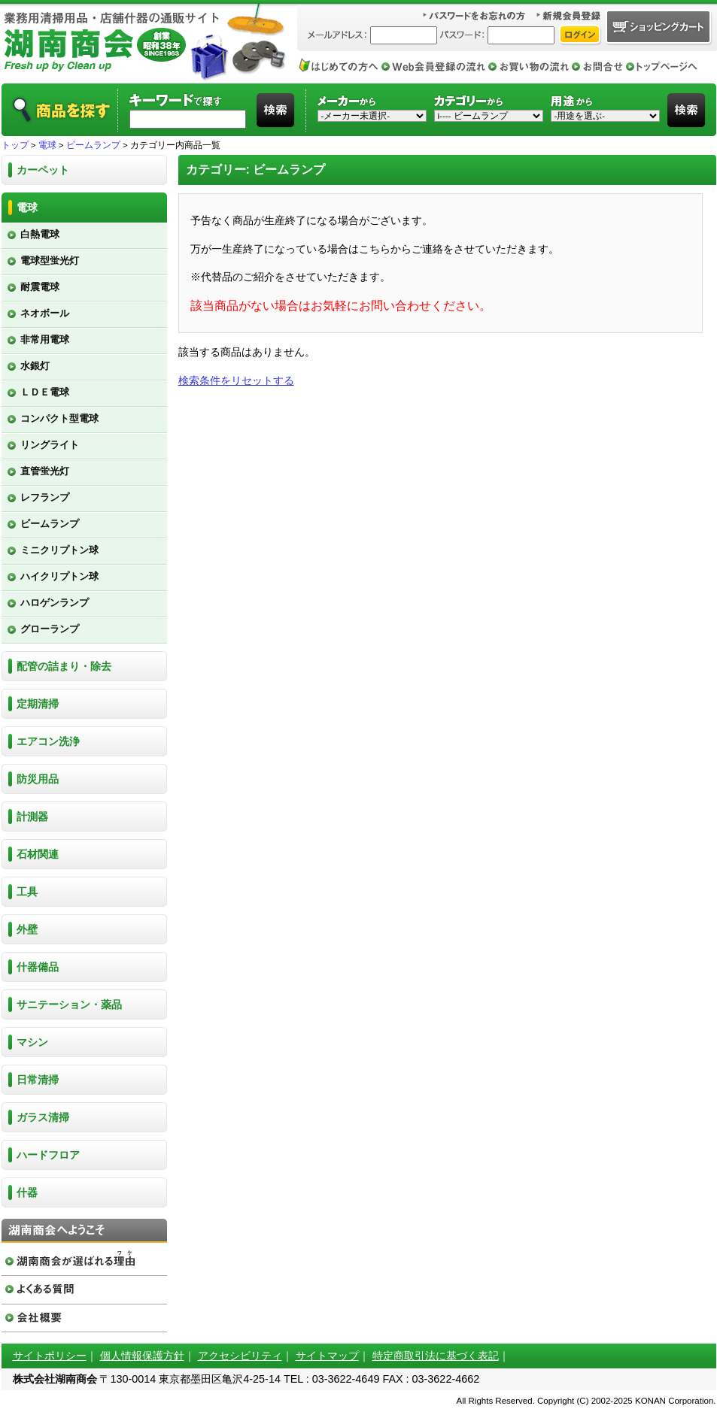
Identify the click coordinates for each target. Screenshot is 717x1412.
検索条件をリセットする (236, 380)
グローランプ (49, 629)
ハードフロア (48, 1155)
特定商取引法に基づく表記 (435, 1356)
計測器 (32, 817)
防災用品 (38, 779)
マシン (32, 1042)
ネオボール (44, 313)
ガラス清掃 (43, 1117)
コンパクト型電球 (59, 418)
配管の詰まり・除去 (64, 666)
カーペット (43, 170)
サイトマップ (327, 1356)
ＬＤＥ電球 (44, 392)
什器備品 (38, 967)
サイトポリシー (50, 1356)
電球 (47, 145)
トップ (15, 145)
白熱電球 (39, 234)
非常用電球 (44, 339)
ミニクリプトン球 (59, 550)
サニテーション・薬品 (69, 1004)
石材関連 (38, 854)
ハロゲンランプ (54, 602)
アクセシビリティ (240, 1356)
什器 (27, 1192)
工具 (27, 892)
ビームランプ (93, 145)
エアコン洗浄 (48, 741)
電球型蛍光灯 (49, 260)
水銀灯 (35, 365)
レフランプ (44, 497)
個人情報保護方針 (142, 1356)
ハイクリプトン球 (59, 576)
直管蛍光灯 (44, 471)
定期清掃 (38, 704)
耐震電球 (39, 286)
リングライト (49, 444)
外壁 (27, 929)
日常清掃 (38, 1080)
